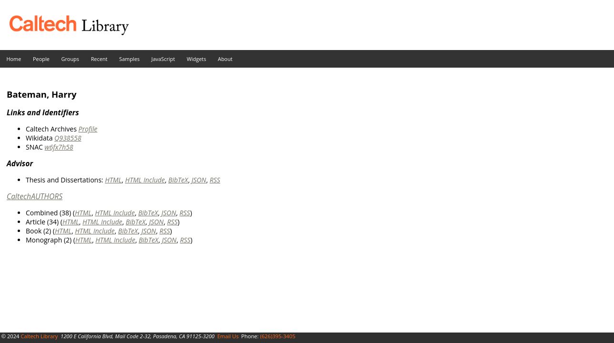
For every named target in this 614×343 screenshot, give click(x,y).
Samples (129, 58)
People (41, 58)
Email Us (228, 336)
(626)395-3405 (277, 336)
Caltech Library (39, 336)
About (225, 58)
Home (14, 58)
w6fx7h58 (59, 146)
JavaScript (163, 58)
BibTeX (178, 179)
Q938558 (67, 137)
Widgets (196, 58)
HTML (113, 179)
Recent (99, 58)
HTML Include (144, 179)
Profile (87, 128)
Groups (70, 58)
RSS (215, 179)
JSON (199, 179)
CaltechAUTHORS (34, 196)
